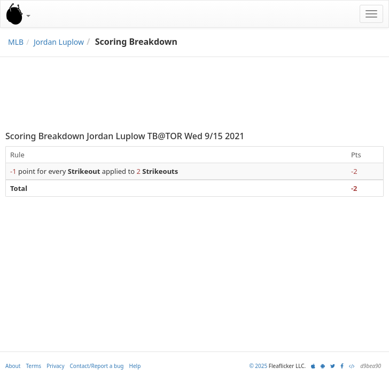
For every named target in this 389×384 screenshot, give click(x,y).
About (12, 366)
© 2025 (258, 366)
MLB (16, 42)
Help (135, 366)
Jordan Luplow (59, 42)
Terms (33, 366)
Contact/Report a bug (97, 366)
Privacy (55, 366)
